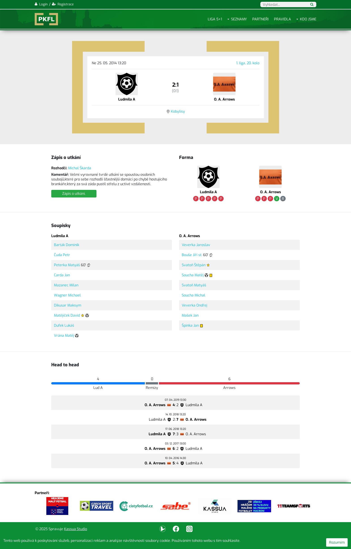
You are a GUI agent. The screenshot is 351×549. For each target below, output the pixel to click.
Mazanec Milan (66, 285)
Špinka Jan (190, 325)
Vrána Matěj (64, 335)
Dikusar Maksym (67, 305)
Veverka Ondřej (194, 305)
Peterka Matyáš (67, 265)
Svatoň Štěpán (193, 265)
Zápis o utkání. (74, 193)
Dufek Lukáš (64, 325)
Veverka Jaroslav (196, 244)
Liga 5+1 (215, 19)
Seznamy (239, 19)
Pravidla (282, 19)
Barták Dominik (66, 244)
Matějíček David (67, 315)
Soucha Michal (193, 295)
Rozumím (337, 542)
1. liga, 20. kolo (247, 63)
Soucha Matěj (193, 275)
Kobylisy (178, 111)
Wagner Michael (67, 295)
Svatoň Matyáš (194, 285)
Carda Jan (62, 275)
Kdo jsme (308, 19)
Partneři (260, 19)
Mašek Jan (190, 315)
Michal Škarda (79, 168)
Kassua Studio (75, 529)
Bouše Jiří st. (192, 255)
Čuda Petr (62, 255)
